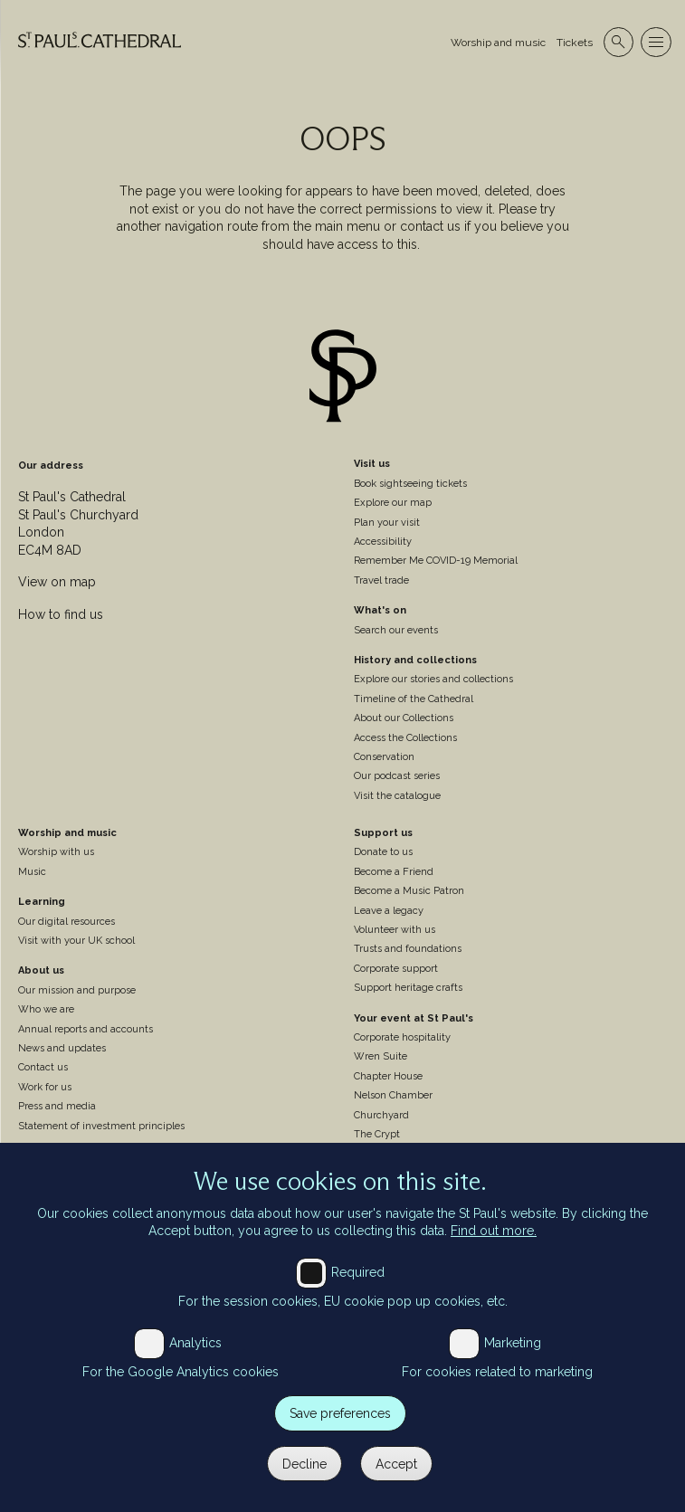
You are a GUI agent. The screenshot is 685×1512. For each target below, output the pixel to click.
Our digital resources (66, 921)
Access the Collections (405, 738)
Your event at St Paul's (413, 1018)
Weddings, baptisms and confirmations (446, 1153)
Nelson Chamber (393, 1095)
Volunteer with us (394, 930)
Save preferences (340, 1431)
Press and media (57, 1106)
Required (358, 1290)
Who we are (46, 1009)
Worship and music (498, 42)
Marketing (512, 1361)
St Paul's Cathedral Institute (83, 1156)
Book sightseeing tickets (410, 484)
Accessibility (383, 541)
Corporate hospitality (402, 1037)
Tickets (575, 42)
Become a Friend (393, 872)
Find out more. (494, 1248)
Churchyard (381, 1115)
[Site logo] (342, 378)
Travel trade (381, 580)
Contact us (43, 1067)
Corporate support (396, 969)
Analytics (195, 1361)
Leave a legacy (388, 911)
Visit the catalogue (397, 796)
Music (32, 872)
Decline (304, 1481)
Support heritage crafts (408, 988)
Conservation (384, 757)
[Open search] (618, 42)
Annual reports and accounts (85, 1029)
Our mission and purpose (77, 990)
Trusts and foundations (407, 949)
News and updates (62, 1048)
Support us (383, 833)
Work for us (44, 1087)
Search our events (396, 630)
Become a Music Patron (409, 891)
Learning (41, 902)
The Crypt (377, 1134)
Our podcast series (397, 776)
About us (41, 970)
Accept (396, 1481)
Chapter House (388, 1076)
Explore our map (393, 503)
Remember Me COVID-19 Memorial (436, 560)
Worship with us (56, 852)
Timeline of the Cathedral (413, 699)
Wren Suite (380, 1056)
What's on (380, 610)
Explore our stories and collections (433, 679)
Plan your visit (387, 522)
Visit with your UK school (76, 940)
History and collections (415, 660)
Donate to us (383, 852)
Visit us (372, 464)
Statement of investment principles (101, 1126)
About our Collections (403, 718)
